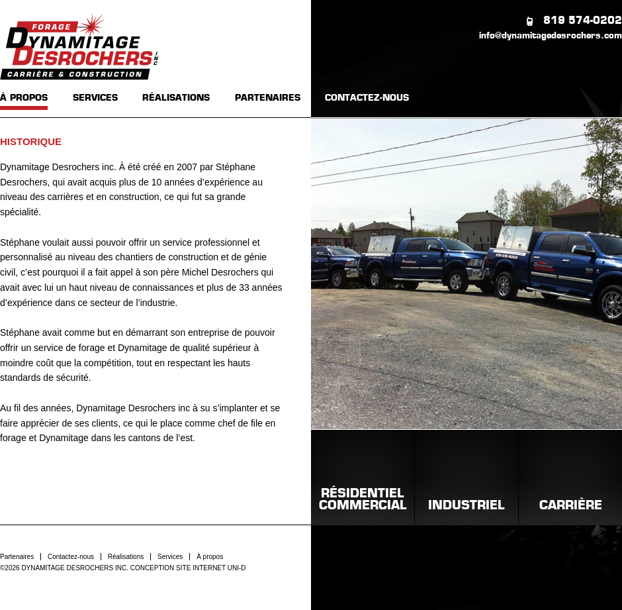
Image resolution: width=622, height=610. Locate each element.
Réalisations (126, 556)
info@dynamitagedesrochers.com (550, 36)
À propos (210, 556)
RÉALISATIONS (176, 98)
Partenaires (17, 556)
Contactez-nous (71, 556)
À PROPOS (24, 98)
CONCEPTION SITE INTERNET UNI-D (188, 568)
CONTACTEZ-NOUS (367, 98)
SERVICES (95, 98)
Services (170, 556)
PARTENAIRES (267, 98)
